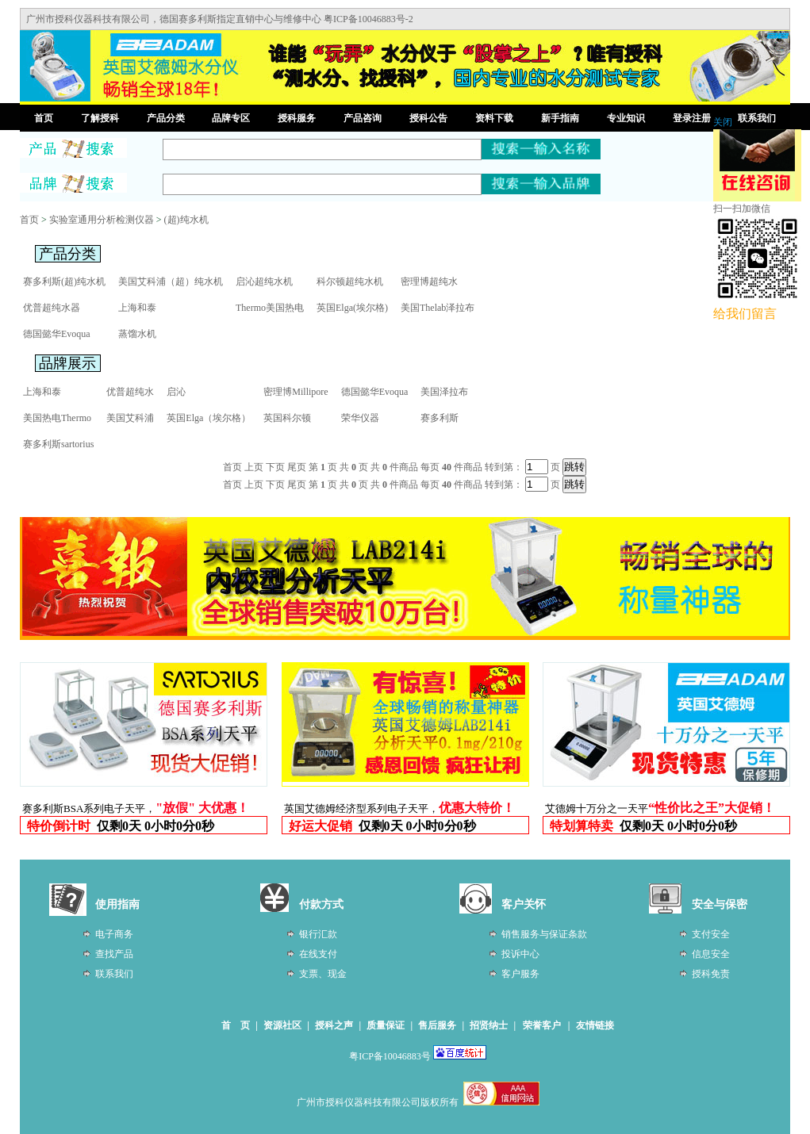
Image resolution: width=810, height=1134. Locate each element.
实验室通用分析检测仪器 (101, 219)
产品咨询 (363, 118)
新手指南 (560, 118)
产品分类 (166, 118)
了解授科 (100, 118)
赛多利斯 (439, 417)
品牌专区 (231, 118)
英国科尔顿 (287, 417)
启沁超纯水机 (264, 281)
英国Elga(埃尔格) (352, 307)
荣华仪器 (360, 417)
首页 (43, 118)
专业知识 (626, 118)
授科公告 (428, 118)
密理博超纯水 (429, 281)
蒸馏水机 (137, 333)
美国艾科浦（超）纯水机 (170, 281)
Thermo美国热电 (270, 307)
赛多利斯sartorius (58, 444)
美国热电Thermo (57, 417)
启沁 (176, 391)
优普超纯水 (130, 391)
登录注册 (692, 118)
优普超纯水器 (51, 307)
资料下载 (494, 118)
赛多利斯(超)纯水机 (64, 281)
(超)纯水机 (186, 219)
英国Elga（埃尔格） (209, 417)
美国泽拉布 (444, 391)
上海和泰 (137, 307)
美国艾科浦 (130, 417)
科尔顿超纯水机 (350, 281)
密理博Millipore (295, 391)
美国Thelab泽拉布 (437, 307)
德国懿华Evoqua (56, 333)
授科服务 (297, 118)
